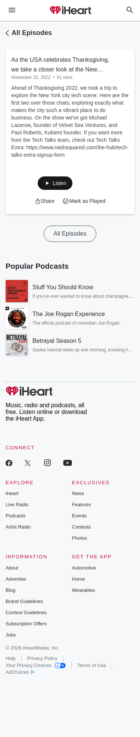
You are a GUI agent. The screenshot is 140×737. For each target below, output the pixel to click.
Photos (79, 538)
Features (81, 504)
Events (79, 516)
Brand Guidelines (24, 601)
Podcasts (15, 516)
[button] (55, 183)
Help (11, 658)
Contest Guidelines (26, 612)
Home (78, 579)
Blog (10, 590)
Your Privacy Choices (36, 665)
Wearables (83, 590)
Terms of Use (91, 665)
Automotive (84, 568)
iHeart (12, 493)
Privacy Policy (42, 658)
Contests (81, 527)
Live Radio (17, 504)
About (12, 568)
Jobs (11, 635)
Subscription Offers (26, 623)
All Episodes (32, 32)
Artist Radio (18, 527)
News (78, 493)
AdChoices (20, 672)
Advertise (16, 579)
